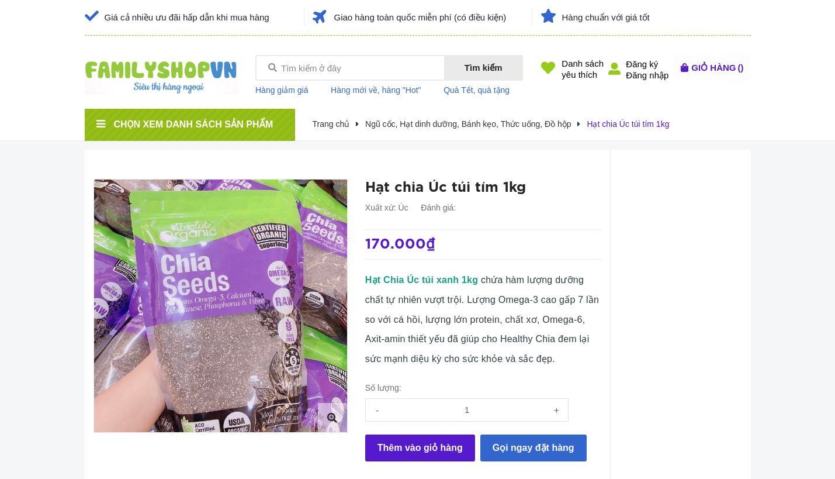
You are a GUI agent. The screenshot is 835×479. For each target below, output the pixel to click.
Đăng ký (642, 64)
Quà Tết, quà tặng (477, 90)
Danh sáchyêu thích (583, 69)
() (717, 68)
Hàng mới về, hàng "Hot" (376, 90)
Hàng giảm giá (282, 90)
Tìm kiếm (484, 68)
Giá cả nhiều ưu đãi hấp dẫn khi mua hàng (187, 17)
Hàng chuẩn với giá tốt (606, 17)
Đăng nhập (647, 75)
